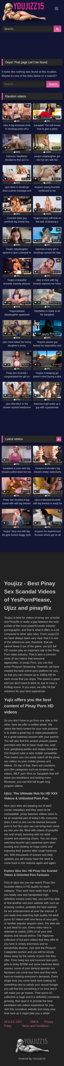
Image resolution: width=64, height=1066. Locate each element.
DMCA (34, 1021)
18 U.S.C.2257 (13, 1021)
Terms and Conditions (35, 1025)
